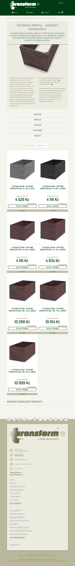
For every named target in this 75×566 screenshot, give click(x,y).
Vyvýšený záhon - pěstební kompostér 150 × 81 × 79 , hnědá (53, 249)
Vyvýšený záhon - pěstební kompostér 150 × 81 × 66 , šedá (22, 187)
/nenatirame (18, 469)
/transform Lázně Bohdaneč (23, 464)
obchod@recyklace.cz (21, 459)
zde (59, 80)
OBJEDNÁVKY (15, 545)
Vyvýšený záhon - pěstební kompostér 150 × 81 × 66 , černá (53, 187)
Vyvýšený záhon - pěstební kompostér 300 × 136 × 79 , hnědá (22, 371)
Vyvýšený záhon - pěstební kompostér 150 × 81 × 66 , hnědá (22, 249)
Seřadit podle (30, 145)
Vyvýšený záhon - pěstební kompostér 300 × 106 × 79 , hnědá (22, 310)
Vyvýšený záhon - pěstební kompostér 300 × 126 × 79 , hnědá (52, 310)
